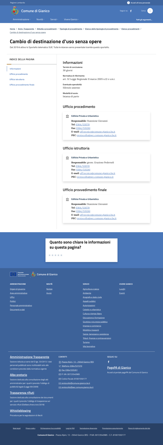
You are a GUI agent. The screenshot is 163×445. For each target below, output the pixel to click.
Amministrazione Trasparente (29, 356)
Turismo (86, 342)
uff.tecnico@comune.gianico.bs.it (97, 131)
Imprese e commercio (92, 325)
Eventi (122, 293)
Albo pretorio (18, 374)
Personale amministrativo (21, 305)
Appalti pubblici (89, 301)
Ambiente (87, 293)
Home (12, 28)
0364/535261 (83, 128)
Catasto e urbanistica (92, 309)
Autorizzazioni (89, 305)
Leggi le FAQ (70, 428)
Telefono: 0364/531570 (70, 365)
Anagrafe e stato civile (92, 297)
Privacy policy (30, 428)
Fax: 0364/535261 (68, 370)
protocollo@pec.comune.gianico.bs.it (96, 135)
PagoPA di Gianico (119, 367)
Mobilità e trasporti (91, 330)
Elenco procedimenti (130, 28)
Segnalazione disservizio (88, 428)
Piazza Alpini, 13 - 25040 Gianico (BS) (81, 361)
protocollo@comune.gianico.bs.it (74, 383)
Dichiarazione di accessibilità (50, 428)
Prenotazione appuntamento (112, 428)
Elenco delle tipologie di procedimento (102, 28)
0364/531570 (83, 124)
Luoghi (122, 289)
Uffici (12, 297)
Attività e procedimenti (47, 28)
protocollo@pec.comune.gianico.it (95, 176)
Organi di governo (17, 289)
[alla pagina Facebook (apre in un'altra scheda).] (130, 10)
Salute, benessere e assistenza (96, 334)
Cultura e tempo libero (92, 313)
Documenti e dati (17, 309)
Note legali (16, 428)
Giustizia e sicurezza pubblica (95, 321)
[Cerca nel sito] (150, 10)
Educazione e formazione (94, 317)
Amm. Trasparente (26, 28)
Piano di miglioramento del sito (139, 428)
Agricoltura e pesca (91, 289)
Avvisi (49, 293)
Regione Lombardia (17, 2)
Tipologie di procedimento (71, 28)
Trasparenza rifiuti (22, 392)
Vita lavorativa (89, 346)
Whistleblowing (20, 410)
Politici (13, 301)
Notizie (49, 289)
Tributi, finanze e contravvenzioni (97, 338)
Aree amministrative (18, 293)
